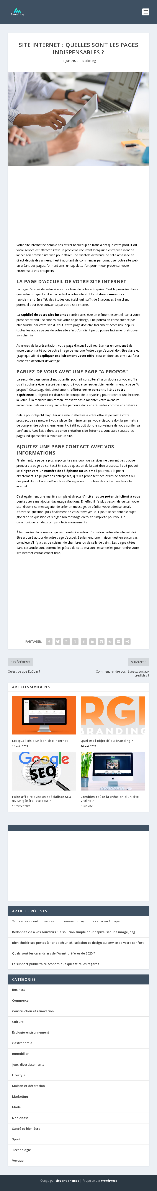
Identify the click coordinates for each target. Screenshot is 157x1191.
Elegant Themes (67, 1181)
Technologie (21, 1150)
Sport (16, 1139)
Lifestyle (18, 1075)
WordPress (109, 1181)
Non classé (20, 1118)
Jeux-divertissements (28, 1064)
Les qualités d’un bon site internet (40, 741)
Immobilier (20, 1054)
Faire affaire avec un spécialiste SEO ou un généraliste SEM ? (41, 799)
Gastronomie (22, 1043)
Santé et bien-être (26, 1128)
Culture (17, 1022)
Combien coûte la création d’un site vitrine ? (110, 799)
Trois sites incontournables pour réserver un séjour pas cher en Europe (65, 921)
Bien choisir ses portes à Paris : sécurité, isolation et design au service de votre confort (78, 943)
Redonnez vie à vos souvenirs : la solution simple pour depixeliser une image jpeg (73, 932)
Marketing (89, 61)
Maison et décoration (28, 1086)
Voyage (17, 1160)
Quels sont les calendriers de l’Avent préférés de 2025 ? (53, 953)
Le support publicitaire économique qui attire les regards (55, 964)
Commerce (20, 1000)
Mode (16, 1107)
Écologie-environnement (30, 1032)
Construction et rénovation (33, 1011)
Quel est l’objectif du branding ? (107, 741)
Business (18, 990)
